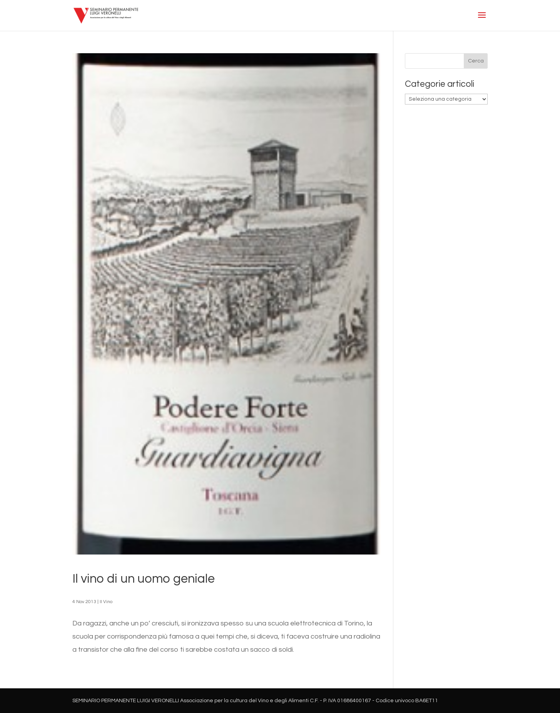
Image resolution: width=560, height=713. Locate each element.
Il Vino (106, 601)
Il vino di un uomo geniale (143, 578)
